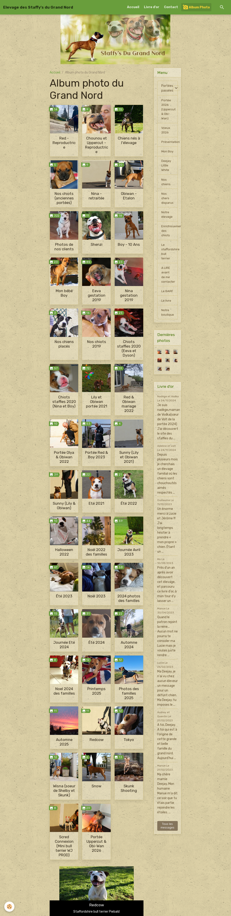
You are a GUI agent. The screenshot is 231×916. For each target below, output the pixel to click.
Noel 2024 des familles (64, 691)
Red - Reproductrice (64, 142)
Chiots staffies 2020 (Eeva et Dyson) (129, 348)
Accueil (133, 7)
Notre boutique (167, 319)
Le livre (166, 307)
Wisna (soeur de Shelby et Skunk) (64, 790)
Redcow (97, 739)
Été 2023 (64, 596)
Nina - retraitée (96, 195)
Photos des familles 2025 (129, 693)
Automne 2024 (129, 644)
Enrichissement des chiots (169, 235)
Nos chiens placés (64, 343)
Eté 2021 (96, 503)
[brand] (38, 7)
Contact (171, 7)
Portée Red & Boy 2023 (96, 454)
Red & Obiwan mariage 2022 (129, 404)
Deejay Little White (166, 167)
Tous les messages (167, 833)
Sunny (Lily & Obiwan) (64, 505)
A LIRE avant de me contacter (168, 281)
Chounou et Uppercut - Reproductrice (96, 145)
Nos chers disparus (167, 201)
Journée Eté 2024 (64, 644)
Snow (96, 786)
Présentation (169, 143)
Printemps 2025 (96, 691)
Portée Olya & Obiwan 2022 (64, 457)
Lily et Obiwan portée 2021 (96, 401)
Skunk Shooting (129, 788)
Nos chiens (166, 184)
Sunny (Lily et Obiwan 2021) (129, 457)
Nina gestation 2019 (129, 295)
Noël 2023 (96, 596)
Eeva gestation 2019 (96, 295)
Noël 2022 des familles (96, 551)
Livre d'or (151, 7)
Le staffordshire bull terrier (169, 257)
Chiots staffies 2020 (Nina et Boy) (64, 401)
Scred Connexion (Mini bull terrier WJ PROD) (64, 846)
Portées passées (167, 88)
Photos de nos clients (64, 246)
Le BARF (167, 297)
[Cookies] (10, 907)
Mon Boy (167, 153)
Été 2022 (129, 503)
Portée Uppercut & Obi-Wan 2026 (96, 844)
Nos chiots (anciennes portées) (64, 198)
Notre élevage (167, 218)
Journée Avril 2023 (128, 551)
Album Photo (196, 7)
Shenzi (96, 244)
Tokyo (129, 739)
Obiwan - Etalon (129, 195)
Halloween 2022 (64, 551)
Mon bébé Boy (64, 293)
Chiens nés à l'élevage (129, 140)
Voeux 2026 (165, 131)
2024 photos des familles (128, 598)
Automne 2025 (64, 741)
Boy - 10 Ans (129, 244)
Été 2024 (96, 642)
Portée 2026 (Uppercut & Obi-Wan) (168, 109)
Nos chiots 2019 (96, 343)
